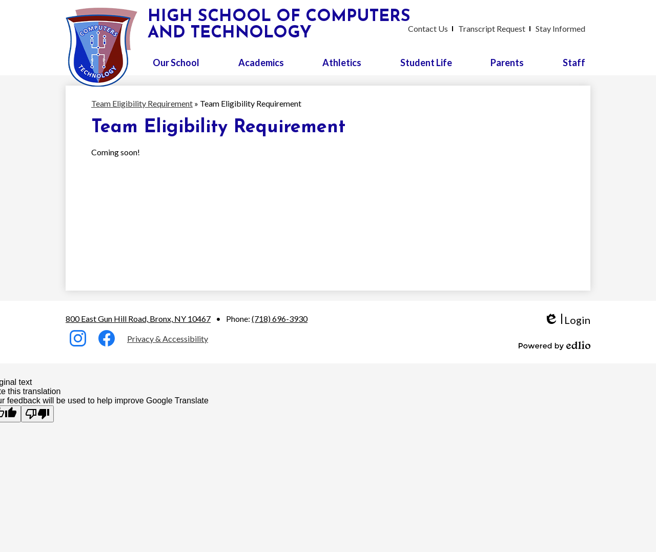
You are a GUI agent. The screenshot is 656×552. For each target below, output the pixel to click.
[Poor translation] (37, 413)
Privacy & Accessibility (167, 338)
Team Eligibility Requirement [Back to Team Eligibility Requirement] (142, 103)
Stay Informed (560, 28)
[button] (176, 62)
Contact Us (428, 28)
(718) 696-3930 (280, 318)
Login (567, 320)
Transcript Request (491, 28)
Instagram (78, 340)
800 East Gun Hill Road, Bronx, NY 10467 (138, 318)
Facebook (106, 340)
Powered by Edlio (554, 345)
